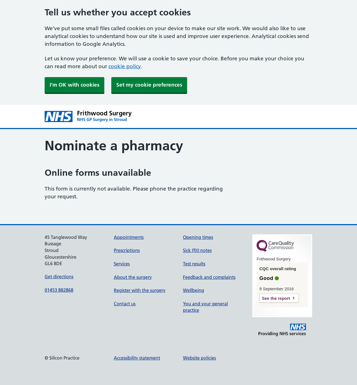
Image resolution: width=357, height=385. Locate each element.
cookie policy (124, 66)
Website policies (199, 358)
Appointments (129, 237)
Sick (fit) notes (197, 250)
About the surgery (133, 277)
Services (122, 264)
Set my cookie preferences (149, 85)
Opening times (198, 237)
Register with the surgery (139, 290)
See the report (276, 298)
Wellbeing (193, 290)
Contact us (125, 303)
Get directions (59, 276)
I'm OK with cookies (74, 85)
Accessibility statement (137, 358)
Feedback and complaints (209, 277)
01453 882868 (59, 290)
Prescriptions (127, 250)
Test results (194, 264)
